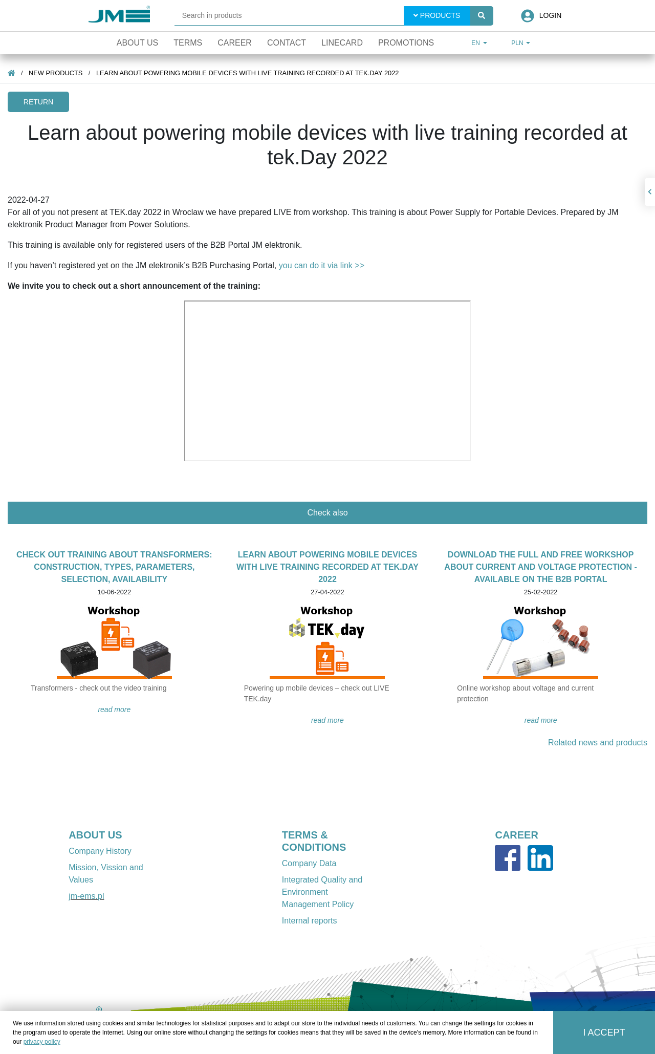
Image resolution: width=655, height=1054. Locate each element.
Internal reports (309, 920)
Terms (187, 42)
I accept (604, 1032)
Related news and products (597, 742)
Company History (100, 851)
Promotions (406, 42)
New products (55, 73)
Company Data (309, 863)
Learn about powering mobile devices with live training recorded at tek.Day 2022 (247, 73)
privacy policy (42, 1041)
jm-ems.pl (86, 896)
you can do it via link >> (321, 265)
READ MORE (114, 709)
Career (234, 42)
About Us (138, 42)
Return (38, 102)
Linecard (342, 42)
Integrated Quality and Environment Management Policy (322, 892)
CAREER (516, 835)
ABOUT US (95, 835)
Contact (286, 42)
